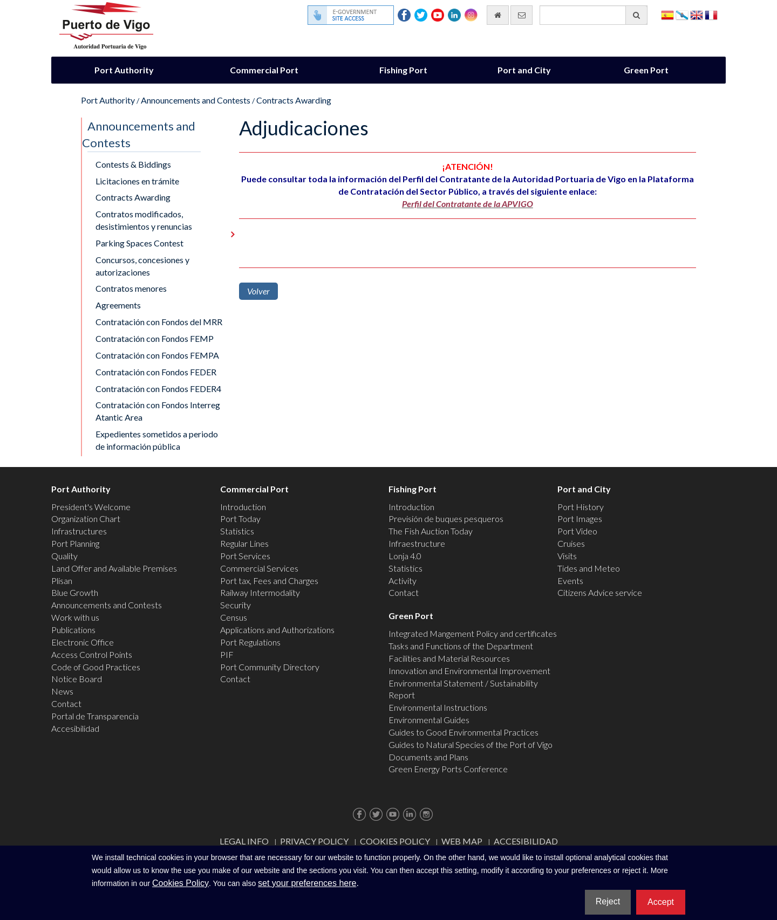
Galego (682, 14)
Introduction (243, 507)
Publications (73, 629)
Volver (258, 291)
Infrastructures (79, 531)
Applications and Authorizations (277, 629)
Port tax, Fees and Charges (269, 580)
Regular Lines (244, 543)
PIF (227, 654)
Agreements (118, 305)
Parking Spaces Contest (139, 243)
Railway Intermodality (260, 592)
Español (667, 14)
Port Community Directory (269, 667)
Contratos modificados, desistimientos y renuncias (144, 220)
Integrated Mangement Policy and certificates (472, 633)
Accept (661, 902)
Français (711, 14)
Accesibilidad (75, 728)
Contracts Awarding (293, 100)
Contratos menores (131, 288)
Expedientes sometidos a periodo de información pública (157, 440)
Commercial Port (264, 70)
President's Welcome (91, 507)
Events (570, 580)
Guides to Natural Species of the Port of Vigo (470, 744)
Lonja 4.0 (404, 556)
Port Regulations (250, 642)
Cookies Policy (395, 841)
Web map (461, 841)
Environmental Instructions (437, 707)
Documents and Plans (428, 757)
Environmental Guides (428, 720)
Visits (567, 556)
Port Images (579, 518)
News (62, 691)
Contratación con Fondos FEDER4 (158, 388)
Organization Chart (85, 518)
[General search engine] (594, 15)
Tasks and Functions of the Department (460, 646)
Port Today (240, 518)
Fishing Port (403, 70)
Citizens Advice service (599, 592)
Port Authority (124, 70)
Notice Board (76, 679)
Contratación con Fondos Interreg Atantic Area (158, 411)
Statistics (237, 531)
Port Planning (75, 543)
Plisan (61, 580)
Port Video (577, 531)
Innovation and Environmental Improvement (469, 670)
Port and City (524, 70)
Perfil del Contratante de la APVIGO (467, 203)
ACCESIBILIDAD (526, 841)
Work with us (75, 617)
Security (235, 605)
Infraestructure (416, 543)
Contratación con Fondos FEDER (156, 372)
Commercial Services (259, 568)
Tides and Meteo (588, 568)
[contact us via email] (521, 15)
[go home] (498, 15)
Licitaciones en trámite (137, 181)
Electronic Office (82, 642)
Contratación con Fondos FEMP (155, 338)
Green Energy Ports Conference (448, 769)
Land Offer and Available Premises (114, 568)
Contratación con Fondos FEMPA (157, 355)
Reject (608, 901)
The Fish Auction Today (430, 531)
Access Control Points (91, 654)
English (696, 14)
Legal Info (244, 841)
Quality (64, 556)
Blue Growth (74, 592)
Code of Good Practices (95, 667)
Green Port (646, 70)
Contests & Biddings (133, 164)
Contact (66, 703)
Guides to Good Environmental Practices (463, 732)
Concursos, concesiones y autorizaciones (142, 266)
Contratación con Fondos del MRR (159, 322)
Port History (580, 507)
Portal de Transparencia (95, 716)
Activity (402, 580)
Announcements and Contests (195, 100)
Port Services (245, 556)
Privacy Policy (314, 841)
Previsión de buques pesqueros (445, 518)
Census (233, 617)
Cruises (571, 543)
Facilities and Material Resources (449, 658)
